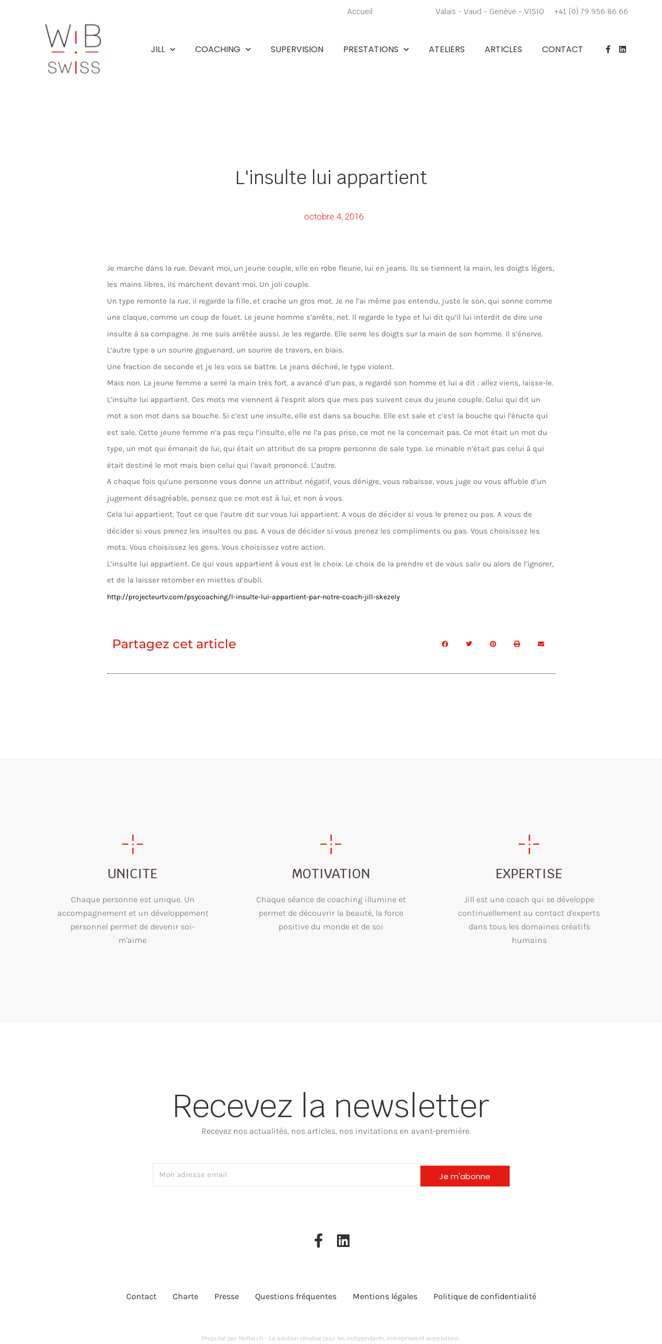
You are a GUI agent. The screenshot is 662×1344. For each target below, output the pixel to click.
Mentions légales (385, 1290)
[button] (445, 643)
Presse (226, 1290)
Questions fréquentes (295, 1290)
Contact (562, 49)
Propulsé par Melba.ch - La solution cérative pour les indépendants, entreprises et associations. (331, 1331)
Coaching (223, 49)
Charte (185, 1290)
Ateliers (447, 49)
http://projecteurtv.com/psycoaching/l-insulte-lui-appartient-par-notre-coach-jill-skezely (265, 595)
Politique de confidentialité (485, 1290)
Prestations (376, 49)
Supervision (297, 49)
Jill (163, 49)
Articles (503, 49)
